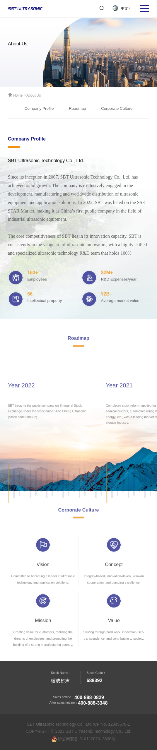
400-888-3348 (92, 703)
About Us (33, 96)
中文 (121, 8)
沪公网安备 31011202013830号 (84, 739)
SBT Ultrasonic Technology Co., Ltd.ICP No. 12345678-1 (78, 724)
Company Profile (39, 109)
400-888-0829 (89, 697)
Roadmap (77, 109)
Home (16, 96)
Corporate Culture (117, 109)
